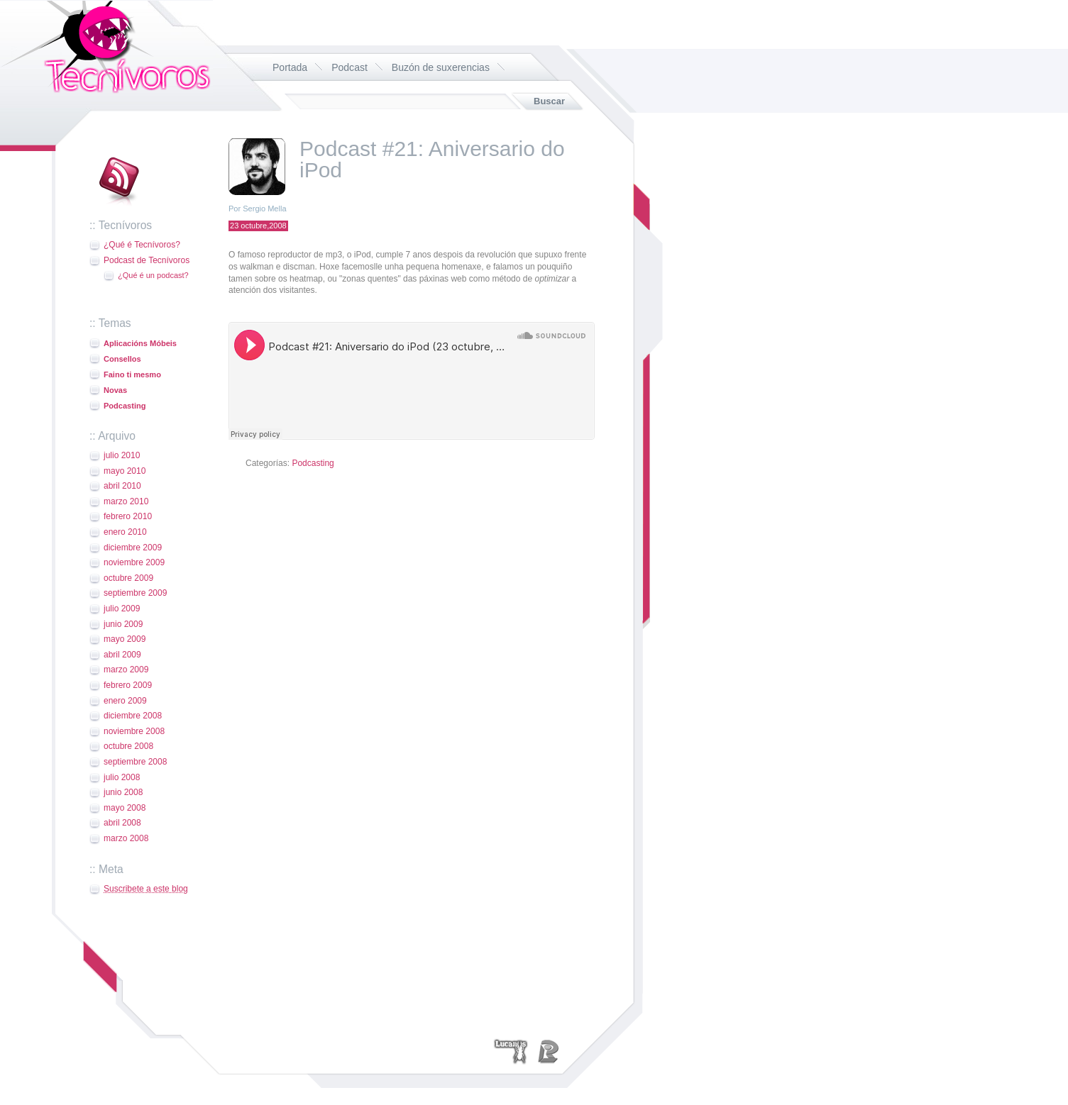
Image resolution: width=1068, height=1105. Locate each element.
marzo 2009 (126, 669)
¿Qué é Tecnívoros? (142, 245)
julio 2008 (122, 777)
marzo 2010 (126, 501)
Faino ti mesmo (132, 374)
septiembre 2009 (135, 593)
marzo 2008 (126, 838)
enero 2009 (125, 701)
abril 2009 (122, 655)
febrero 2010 (128, 516)
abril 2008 (122, 823)
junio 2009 (123, 624)
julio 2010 (122, 455)
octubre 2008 (128, 746)
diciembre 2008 (133, 716)
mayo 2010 (124, 471)
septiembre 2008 (135, 762)
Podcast (349, 67)
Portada (289, 67)
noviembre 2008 (134, 731)
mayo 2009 (124, 639)
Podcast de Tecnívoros (146, 260)
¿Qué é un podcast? (153, 275)
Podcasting (124, 405)
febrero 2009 (128, 685)
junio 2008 (123, 792)
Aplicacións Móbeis (140, 343)
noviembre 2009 (134, 562)
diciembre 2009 (133, 547)
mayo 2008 (124, 808)
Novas (115, 390)
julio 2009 (122, 608)
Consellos (122, 359)
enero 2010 (125, 532)
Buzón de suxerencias (441, 67)
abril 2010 (122, 486)
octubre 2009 (128, 578)
